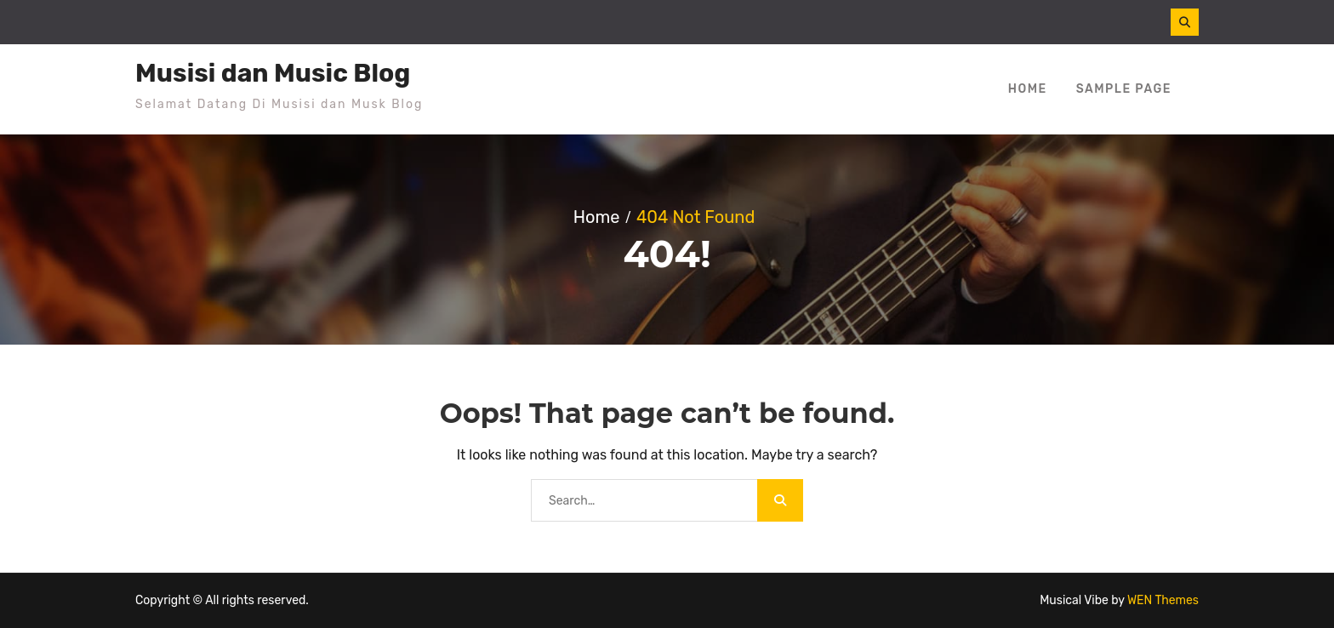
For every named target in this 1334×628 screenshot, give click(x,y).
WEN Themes (1163, 600)
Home (1027, 89)
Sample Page (1124, 89)
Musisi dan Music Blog (272, 73)
